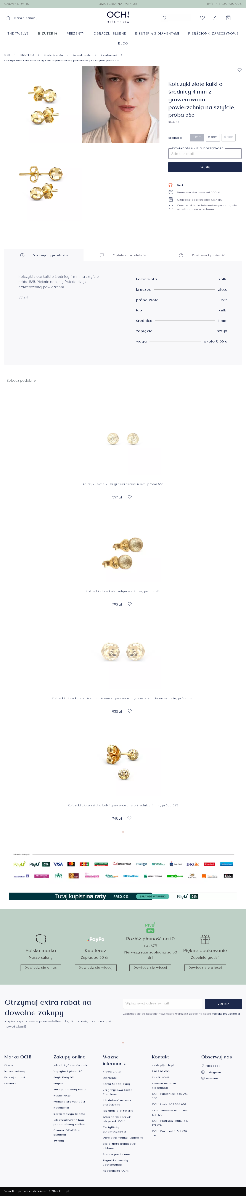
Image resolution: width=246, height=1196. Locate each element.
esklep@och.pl (163, 1065)
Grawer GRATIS (16, 4)
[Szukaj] (164, 18)
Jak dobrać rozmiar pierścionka (117, 1103)
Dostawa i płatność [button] (202, 255)
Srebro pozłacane (116, 1154)
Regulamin (61, 1108)
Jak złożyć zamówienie (70, 1065)
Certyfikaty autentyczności (114, 1130)
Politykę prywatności (226, 1014)
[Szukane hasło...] (179, 17)
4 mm (197, 137)
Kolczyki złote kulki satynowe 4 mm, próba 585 (123, 592)
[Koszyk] (228, 19)
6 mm (228, 137)
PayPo (58, 1084)
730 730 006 (161, 1071)
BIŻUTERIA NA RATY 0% (118, 4)
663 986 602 (177, 1104)
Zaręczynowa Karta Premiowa (117, 1092)
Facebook (210, 1066)
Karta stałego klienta (69, 1114)
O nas (8, 1065)
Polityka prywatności (69, 1102)
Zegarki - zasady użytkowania (115, 1163)
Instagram (211, 1072)
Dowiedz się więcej (95, 968)
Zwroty (58, 1141)
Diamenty (110, 1078)
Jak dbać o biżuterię (118, 1111)
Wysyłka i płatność (67, 1071)
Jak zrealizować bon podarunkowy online (69, 1122)
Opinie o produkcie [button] (123, 255)
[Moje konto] (215, 19)
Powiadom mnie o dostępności (198, 149)
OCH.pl (64, 1191)
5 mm (212, 137)
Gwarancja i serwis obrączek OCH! (117, 1119)
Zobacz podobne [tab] (21, 381)
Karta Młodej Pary (116, 1084)
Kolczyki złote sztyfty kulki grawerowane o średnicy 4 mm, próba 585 (123, 806)
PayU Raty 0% (63, 1077)
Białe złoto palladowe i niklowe (120, 1146)
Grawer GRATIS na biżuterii (67, 1133)
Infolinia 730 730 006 (224, 4)
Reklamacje (62, 1096)
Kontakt (10, 1084)
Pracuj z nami (14, 1077)
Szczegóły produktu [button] (44, 255)
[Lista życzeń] (202, 19)
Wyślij (205, 167)
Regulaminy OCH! (116, 1171)
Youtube (209, 1079)
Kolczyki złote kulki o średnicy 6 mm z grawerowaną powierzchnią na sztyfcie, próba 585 (123, 699)
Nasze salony (41, 958)
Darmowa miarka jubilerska (123, 1138)
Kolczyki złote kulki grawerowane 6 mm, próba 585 (122, 484)
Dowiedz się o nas (41, 968)
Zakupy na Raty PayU (69, 1090)
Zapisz (223, 1004)
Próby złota (112, 1072)
